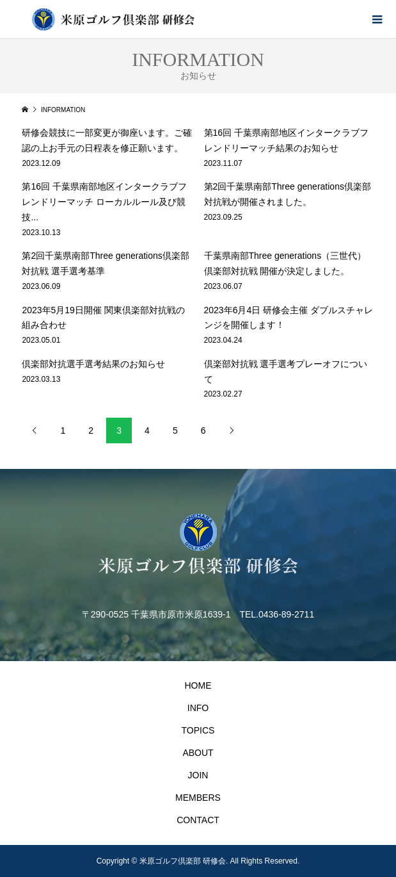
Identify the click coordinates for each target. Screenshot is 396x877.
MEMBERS (198, 797)
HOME (198, 685)
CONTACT (198, 820)
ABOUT (197, 753)
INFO (198, 708)
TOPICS (198, 730)
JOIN (198, 775)
